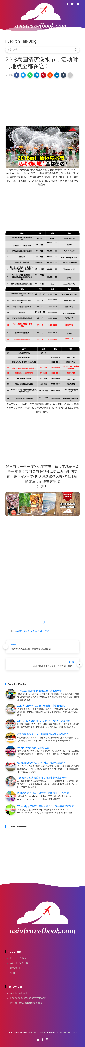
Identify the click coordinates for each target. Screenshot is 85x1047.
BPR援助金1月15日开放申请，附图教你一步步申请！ (44, 792)
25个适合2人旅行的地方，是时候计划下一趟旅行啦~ (44, 720)
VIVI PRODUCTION (68, 1032)
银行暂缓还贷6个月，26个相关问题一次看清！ (41, 762)
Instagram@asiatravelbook (26, 1002)
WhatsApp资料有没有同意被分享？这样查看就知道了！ (46, 806)
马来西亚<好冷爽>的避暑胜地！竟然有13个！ (40, 690)
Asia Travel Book (37, 1032)
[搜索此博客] (42, 50)
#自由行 (35, 631)
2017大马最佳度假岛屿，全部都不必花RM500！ (42, 705)
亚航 (12, 972)
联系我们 (15, 968)
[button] (16, 75)
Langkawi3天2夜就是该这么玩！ (34, 747)
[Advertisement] (42, 101)
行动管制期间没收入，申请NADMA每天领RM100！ (43, 734)
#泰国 (26, 631)
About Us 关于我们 (20, 963)
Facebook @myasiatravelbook (28, 998)
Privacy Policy (18, 958)
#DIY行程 (44, 631)
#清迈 (19, 631)
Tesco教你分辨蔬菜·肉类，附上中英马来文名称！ (43, 777)
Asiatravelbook (19, 993)
